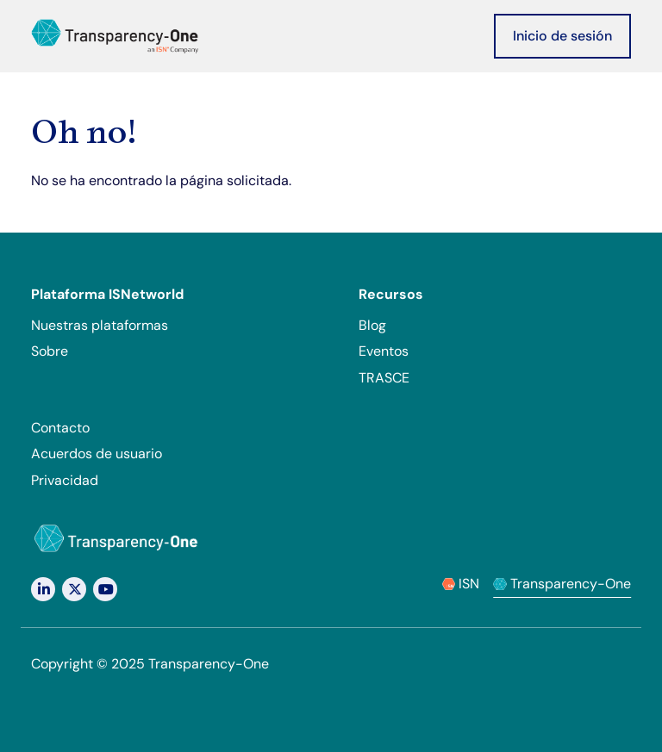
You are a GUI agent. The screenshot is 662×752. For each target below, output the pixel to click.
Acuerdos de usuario (96, 453)
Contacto (60, 428)
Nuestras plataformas (99, 325)
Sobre (49, 351)
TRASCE (384, 378)
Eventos (384, 351)
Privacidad (64, 480)
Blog (372, 325)
